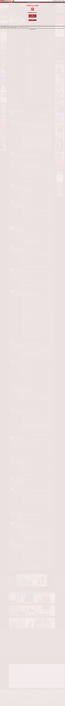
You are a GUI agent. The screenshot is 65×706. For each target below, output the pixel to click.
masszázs (35, 2)
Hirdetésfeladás (55, 0)
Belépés (63, 0)
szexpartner (32, 2)
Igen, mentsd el (32, 16)
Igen (32, 15)
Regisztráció (59, 0)
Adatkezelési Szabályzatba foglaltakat (12, 27)
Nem (32, 20)
